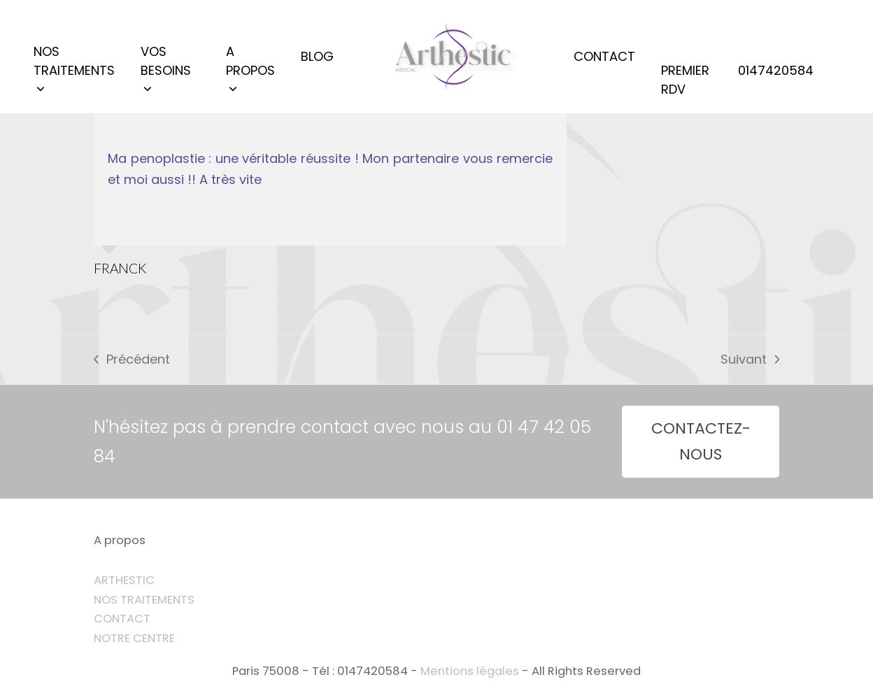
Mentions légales (469, 671)
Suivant (750, 360)
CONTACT (122, 619)
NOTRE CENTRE (134, 638)
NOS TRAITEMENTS (144, 600)
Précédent (132, 360)
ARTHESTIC (124, 580)
